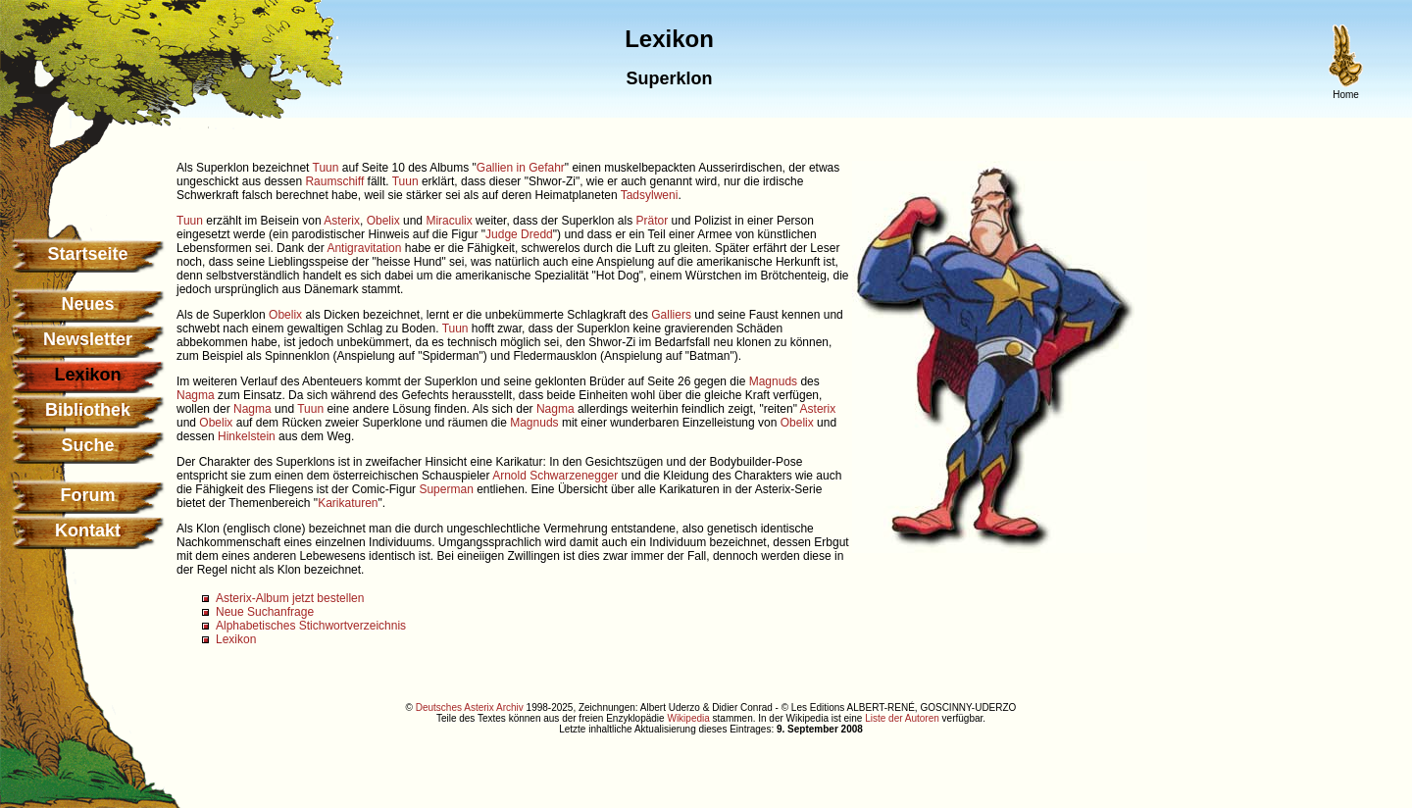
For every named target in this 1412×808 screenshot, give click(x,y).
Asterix (342, 220)
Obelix (383, 220)
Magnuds (773, 381)
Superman (446, 489)
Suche (87, 445)
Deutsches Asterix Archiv (470, 707)
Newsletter (87, 339)
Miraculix (449, 220)
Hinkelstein (247, 436)
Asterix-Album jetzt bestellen (290, 598)
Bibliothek (87, 410)
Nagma (195, 395)
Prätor (652, 220)
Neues (87, 304)
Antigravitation (364, 248)
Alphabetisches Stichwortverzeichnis (311, 625)
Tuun (326, 168)
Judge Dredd (519, 234)
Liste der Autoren (902, 718)
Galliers (671, 315)
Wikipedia (688, 718)
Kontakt (88, 530)
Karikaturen (348, 503)
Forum (88, 495)
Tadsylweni (650, 195)
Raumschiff (334, 181)
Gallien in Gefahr (521, 168)
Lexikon (236, 639)
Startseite (87, 254)
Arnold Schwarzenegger (555, 475)
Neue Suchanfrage (265, 612)
